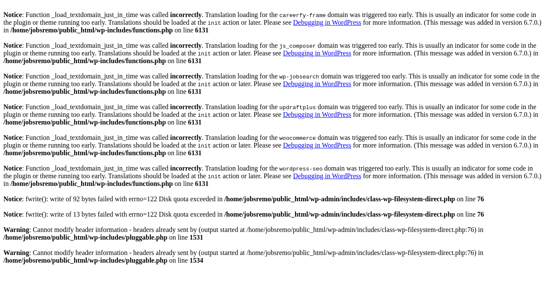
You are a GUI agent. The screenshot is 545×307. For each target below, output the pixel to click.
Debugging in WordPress (327, 22)
